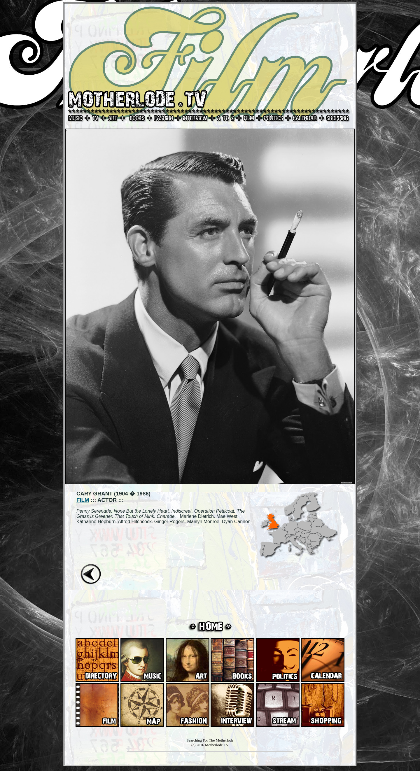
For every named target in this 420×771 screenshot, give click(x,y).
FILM (82, 500)
